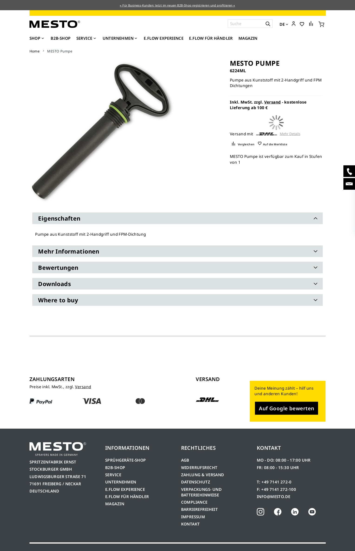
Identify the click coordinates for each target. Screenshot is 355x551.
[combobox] (250, 23)
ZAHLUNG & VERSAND (202, 474)
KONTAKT (190, 524)
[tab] (177, 218)
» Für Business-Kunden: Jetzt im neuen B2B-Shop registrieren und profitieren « (177, 5)
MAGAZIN (114, 503)
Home (34, 51)
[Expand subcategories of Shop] (42, 38)
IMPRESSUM (193, 516)
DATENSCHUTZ (195, 482)
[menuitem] (37, 38)
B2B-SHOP (115, 467)
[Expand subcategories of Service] (94, 38)
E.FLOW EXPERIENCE (125, 489)
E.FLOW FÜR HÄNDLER (127, 496)
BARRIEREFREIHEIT (199, 509)
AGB (185, 460)
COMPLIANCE (194, 502)
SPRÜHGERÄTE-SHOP (125, 460)
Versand (272, 102)
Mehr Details (290, 134)
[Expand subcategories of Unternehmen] (136, 38)
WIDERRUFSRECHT (199, 467)
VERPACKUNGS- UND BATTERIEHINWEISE (201, 492)
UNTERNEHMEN (120, 482)
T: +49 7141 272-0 (274, 482)
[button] (293, 24)
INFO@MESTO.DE (273, 496)
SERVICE (113, 474)
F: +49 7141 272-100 (276, 489)
